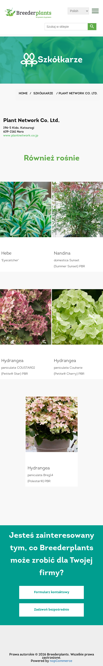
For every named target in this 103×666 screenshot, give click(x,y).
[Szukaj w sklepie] (66, 26)
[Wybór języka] (78, 11)
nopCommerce (61, 661)
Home (23, 93)
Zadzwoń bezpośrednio (51, 609)
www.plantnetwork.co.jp (20, 135)
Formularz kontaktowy (51, 592)
